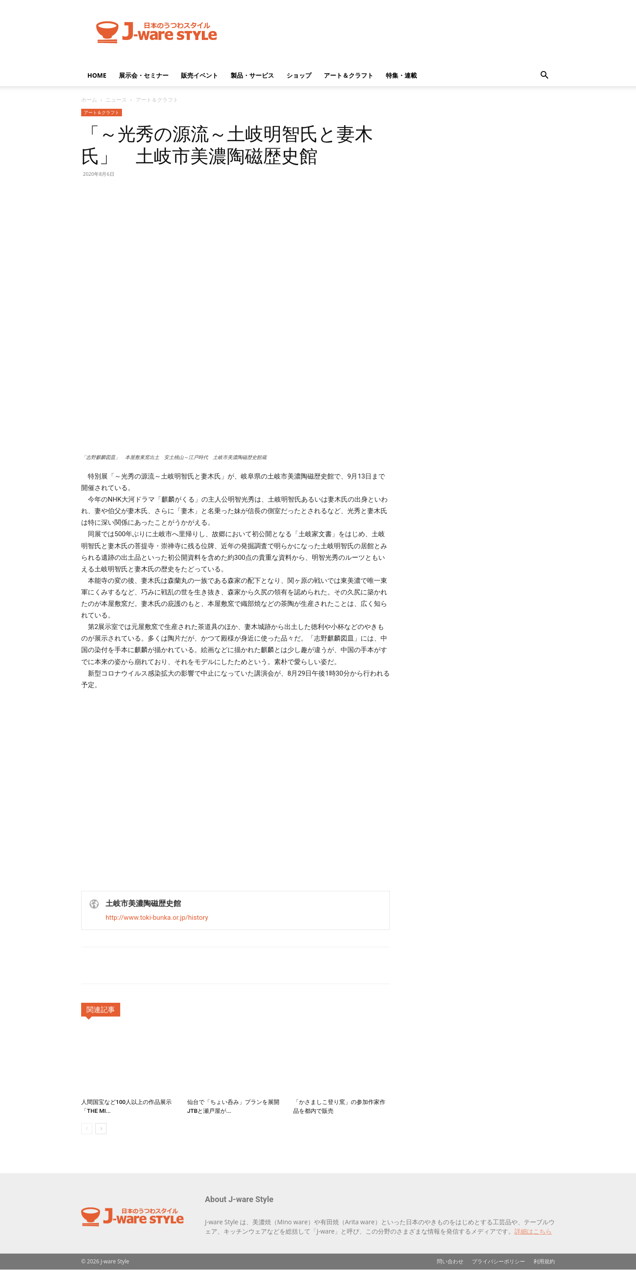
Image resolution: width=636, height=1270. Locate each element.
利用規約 (544, 1261)
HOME (96, 75)
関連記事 (100, 1009)
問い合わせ (450, 1261)
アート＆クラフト (348, 75)
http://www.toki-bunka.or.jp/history (157, 918)
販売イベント (199, 75)
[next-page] (100, 1128)
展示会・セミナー (144, 75)
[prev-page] (86, 1128)
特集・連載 (401, 75)
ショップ (299, 75)
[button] (544, 76)
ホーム (89, 99)
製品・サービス (252, 75)
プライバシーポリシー (498, 1261)
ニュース (116, 99)
